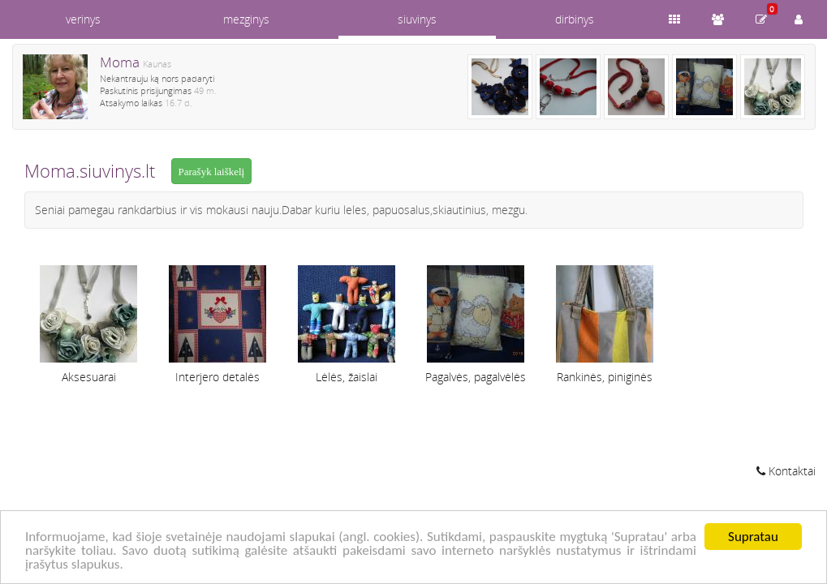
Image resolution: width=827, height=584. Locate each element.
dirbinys (574, 19)
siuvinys (417, 19)
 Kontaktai (786, 471)
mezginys (246, 19)
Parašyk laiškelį (212, 171)
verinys (83, 19)
